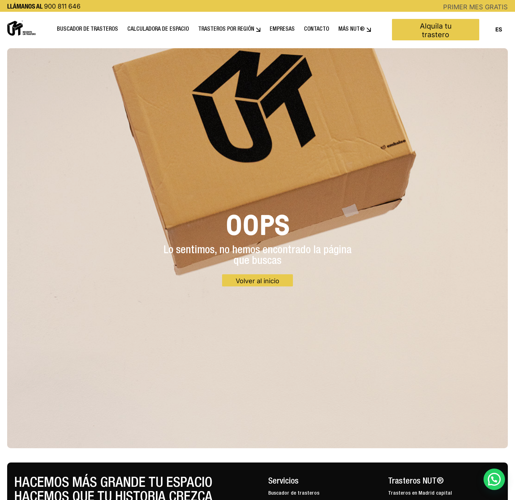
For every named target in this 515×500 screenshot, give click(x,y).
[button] (494, 479)
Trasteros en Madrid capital (420, 493)
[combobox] (498, 30)
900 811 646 (62, 6)
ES (498, 29)
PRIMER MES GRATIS (475, 7)
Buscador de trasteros (293, 493)
